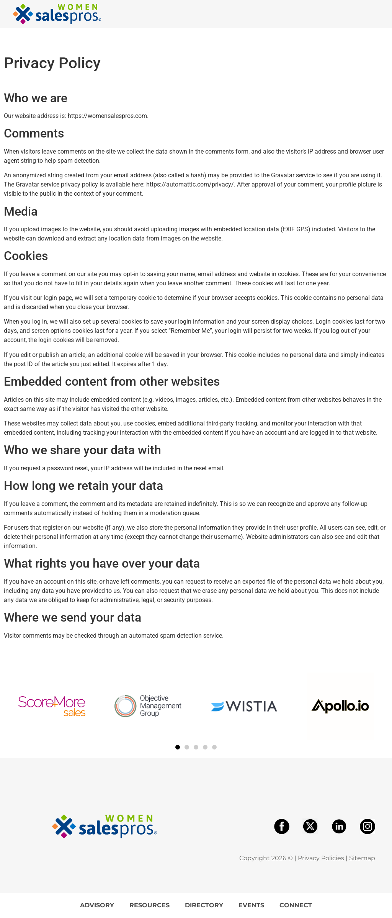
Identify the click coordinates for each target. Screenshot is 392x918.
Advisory (97, 905)
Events (251, 905)
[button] (177, 747)
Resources (149, 905)
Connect (295, 905)
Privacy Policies (321, 858)
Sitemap (362, 858)
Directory (204, 905)
